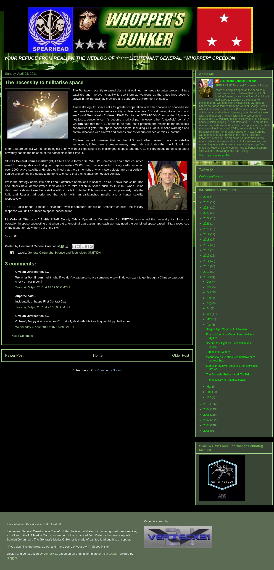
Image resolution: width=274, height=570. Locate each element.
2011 (206, 277)
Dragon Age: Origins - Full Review (226, 329)
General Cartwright (40, 252)
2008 (206, 414)
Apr (209, 324)
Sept (210, 298)
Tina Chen (109, 553)
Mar (209, 386)
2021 (206, 223)
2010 (206, 404)
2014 (206, 261)
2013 (206, 266)
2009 (206, 409)
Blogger (12, 558)
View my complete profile (214, 155)
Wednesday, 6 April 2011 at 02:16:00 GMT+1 (44, 327)
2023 (206, 212)
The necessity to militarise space (44, 82)
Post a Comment (22, 335)
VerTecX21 (50, 553)
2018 (206, 239)
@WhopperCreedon (211, 176)
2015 (206, 255)
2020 (206, 229)
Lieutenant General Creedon (238, 81)
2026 (206, 196)
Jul (209, 308)
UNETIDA (94, 252)
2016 (206, 250)
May (210, 319)
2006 (206, 425)
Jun (209, 314)
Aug (209, 303)
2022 (206, 218)
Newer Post (14, 355)
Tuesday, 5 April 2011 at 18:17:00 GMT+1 (42, 287)
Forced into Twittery (218, 351)
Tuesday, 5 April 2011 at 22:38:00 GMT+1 (42, 307)
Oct (209, 292)
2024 (206, 207)
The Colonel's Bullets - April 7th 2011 (228, 374)
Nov (209, 287)
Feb (209, 391)
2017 (206, 245)
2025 (206, 202)
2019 (206, 234)
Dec (209, 281)
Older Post (180, 355)
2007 (206, 420)
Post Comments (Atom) (106, 370)
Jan (209, 397)
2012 (206, 271)
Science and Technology (70, 252)
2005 (206, 430)
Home (98, 355)
